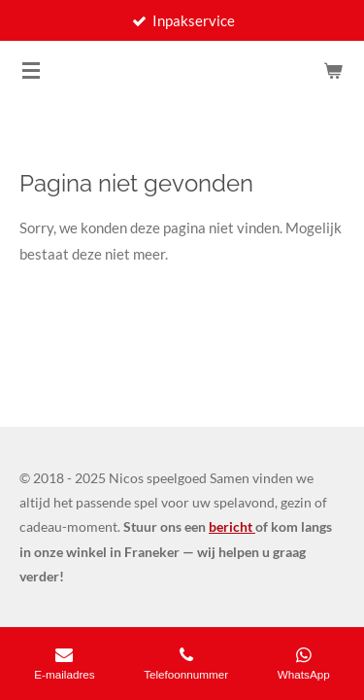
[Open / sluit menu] (31, 70)
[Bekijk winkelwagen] (333, 70)
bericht (232, 526)
